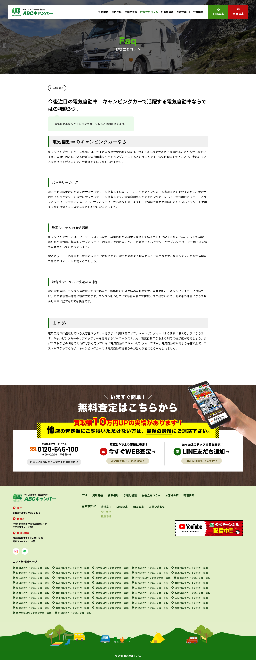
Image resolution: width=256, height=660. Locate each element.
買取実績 (103, 12)
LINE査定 (218, 13)
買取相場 (117, 12)
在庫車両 (182, 12)
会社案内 (198, 12)
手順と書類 (131, 12)
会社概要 (106, 512)
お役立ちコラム (149, 12)
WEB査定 (238, 13)
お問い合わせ (157, 507)
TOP (84, 496)
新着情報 (189, 496)
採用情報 (106, 516)
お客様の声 (167, 12)
